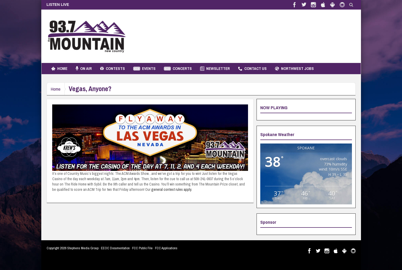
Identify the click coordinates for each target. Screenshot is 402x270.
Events (144, 68)
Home (59, 68)
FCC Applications (166, 248)
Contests (112, 68)
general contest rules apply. (171, 189)
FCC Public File (142, 248)
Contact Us (252, 68)
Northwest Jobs (294, 68)
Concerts (178, 68)
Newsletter (215, 68)
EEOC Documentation (115, 248)
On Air (84, 68)
